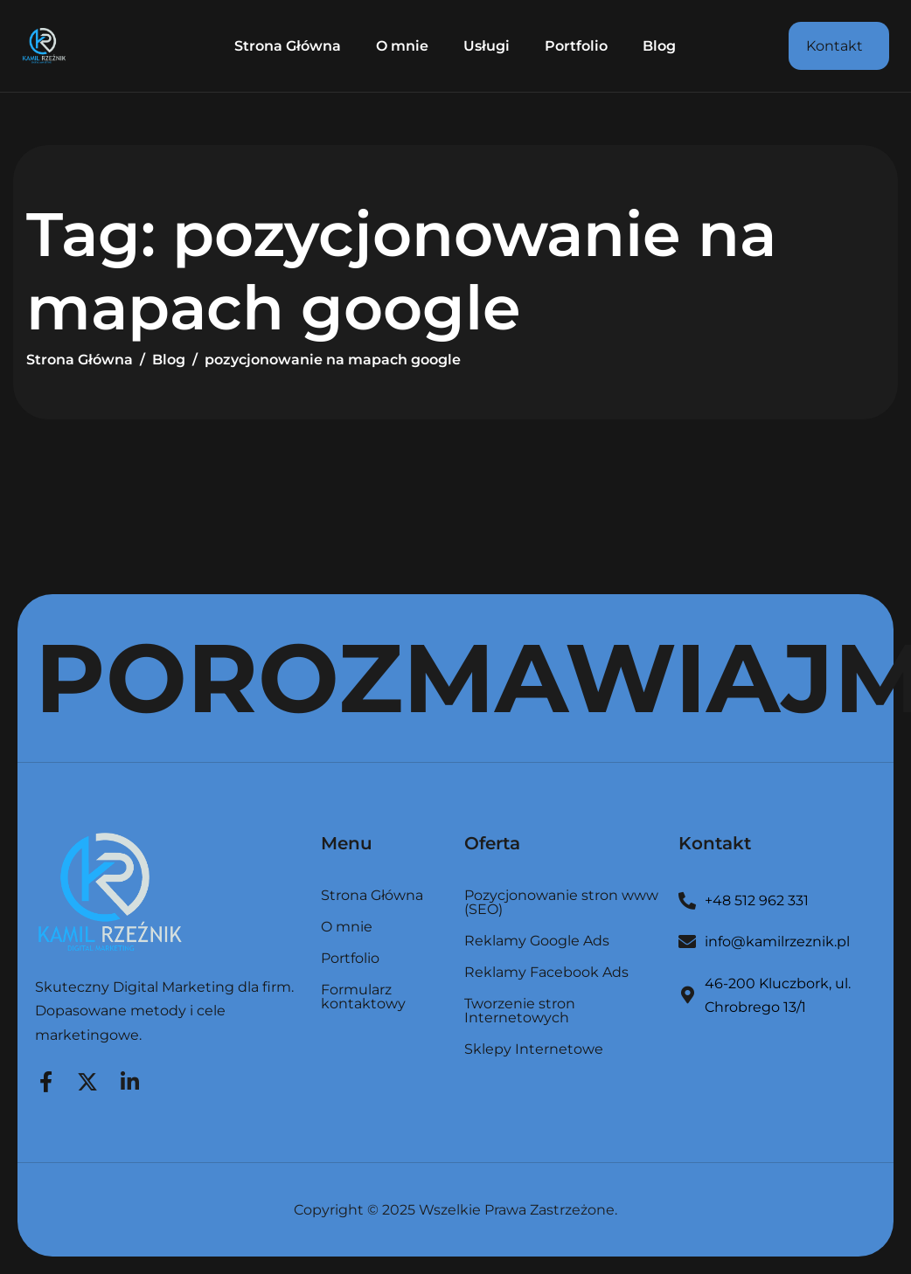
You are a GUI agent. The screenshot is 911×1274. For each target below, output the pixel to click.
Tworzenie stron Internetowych (519, 1011)
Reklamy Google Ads (536, 941)
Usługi (486, 46)
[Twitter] (87, 1079)
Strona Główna (287, 46)
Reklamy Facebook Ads (546, 973)
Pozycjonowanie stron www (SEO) (561, 903)
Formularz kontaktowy (363, 997)
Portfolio (576, 46)
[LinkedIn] (129, 1079)
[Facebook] (45, 1079)
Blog (659, 46)
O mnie (402, 46)
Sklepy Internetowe (533, 1049)
